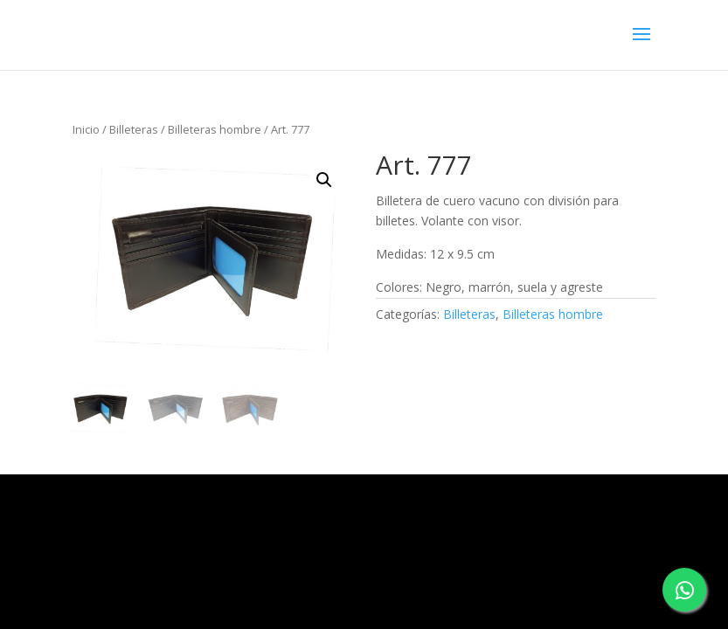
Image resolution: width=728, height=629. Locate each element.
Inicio (86, 129)
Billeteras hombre (214, 129)
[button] (324, 180)
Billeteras (133, 129)
